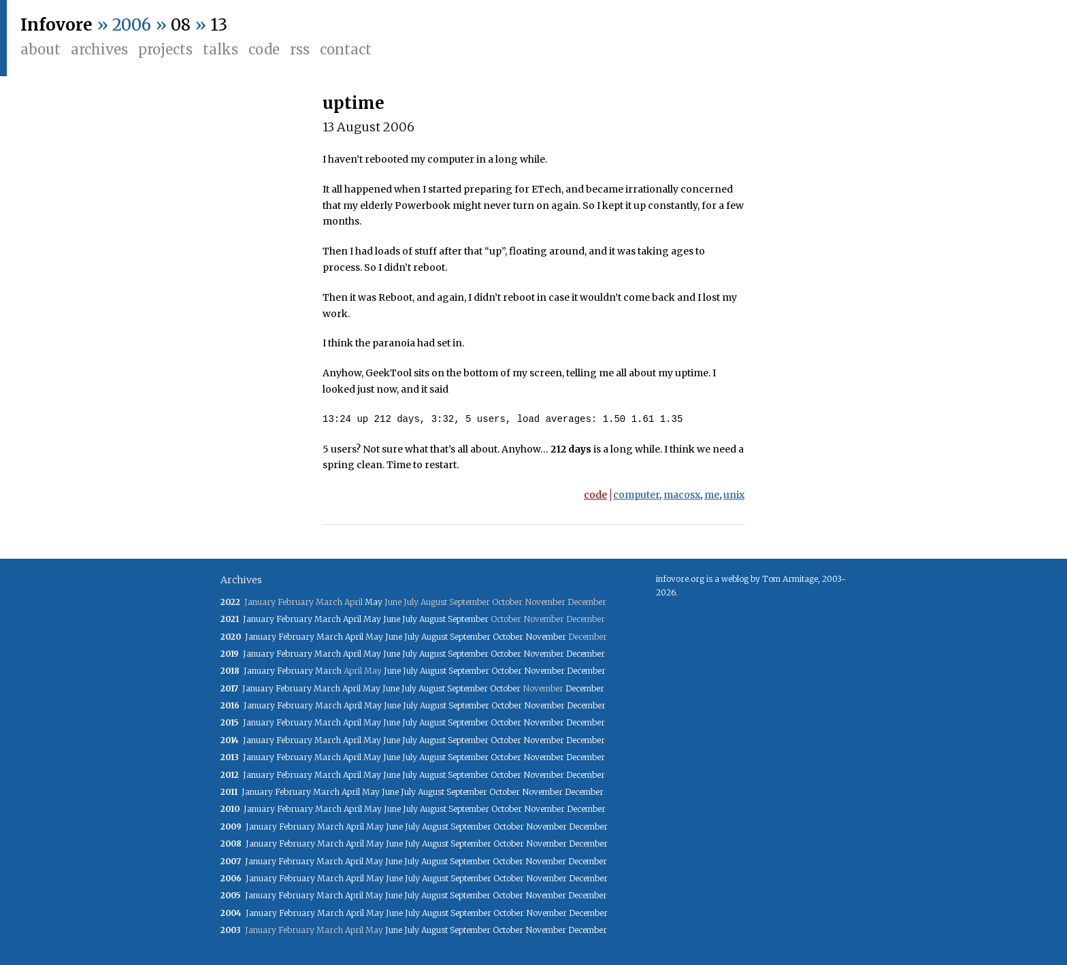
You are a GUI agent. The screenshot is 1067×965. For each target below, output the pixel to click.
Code (264, 49)
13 (218, 24)
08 (181, 24)
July (409, 619)
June (391, 619)
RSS (300, 49)
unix (733, 495)
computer (636, 495)
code (595, 495)
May (373, 602)
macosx (681, 495)
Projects (165, 49)
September (468, 619)
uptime (353, 103)
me (711, 495)
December (585, 654)
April (352, 619)
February (294, 619)
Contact (346, 49)
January (258, 619)
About (40, 49)
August (432, 619)
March (327, 619)
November (545, 637)
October (508, 637)
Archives (99, 49)
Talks (220, 49)
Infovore (56, 24)
